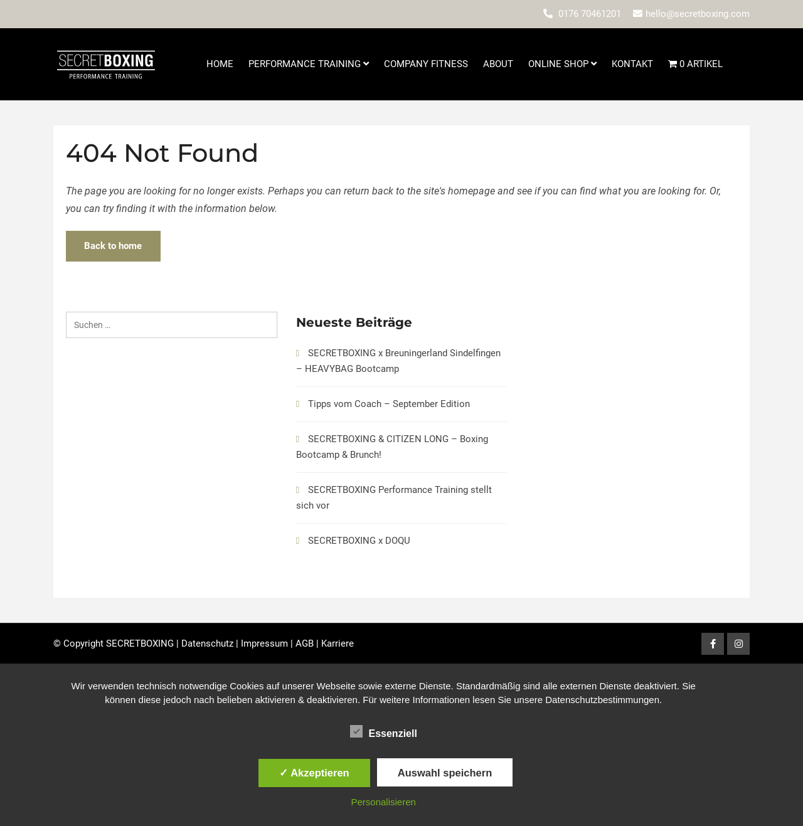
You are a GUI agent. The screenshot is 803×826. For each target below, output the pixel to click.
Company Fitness (426, 64)
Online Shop (562, 64)
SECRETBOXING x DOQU (359, 540)
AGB (304, 643)
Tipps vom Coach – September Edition (389, 404)
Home (219, 64)
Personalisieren (383, 802)
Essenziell (383, 731)
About (498, 64)
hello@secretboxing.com (698, 13)
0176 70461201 (589, 13)
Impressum (264, 643)
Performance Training (308, 64)
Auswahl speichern (445, 772)
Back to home (114, 246)
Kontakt (632, 64)
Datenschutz (207, 643)
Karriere (337, 643)
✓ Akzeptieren (314, 772)
